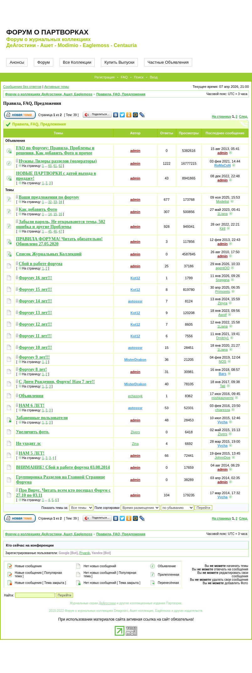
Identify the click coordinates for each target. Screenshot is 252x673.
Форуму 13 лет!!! (35, 312)
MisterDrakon (135, 359)
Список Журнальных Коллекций (48, 254)
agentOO (223, 268)
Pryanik (84, 553)
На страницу (221, 116)
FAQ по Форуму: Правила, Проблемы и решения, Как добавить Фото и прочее (55, 150)
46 (55, 231)
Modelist (222, 201)
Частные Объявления (168, 62)
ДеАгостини (107, 603)
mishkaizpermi (223, 398)
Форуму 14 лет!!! (35, 301)
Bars (222, 374)
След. (243, 116)
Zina (135, 444)
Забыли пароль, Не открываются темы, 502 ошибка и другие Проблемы (60, 224)
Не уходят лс (28, 443)
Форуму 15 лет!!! (35, 289)
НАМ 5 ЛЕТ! (32, 453)
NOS (222, 361)
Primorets (222, 291)
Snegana (222, 280)
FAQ (124, 77)
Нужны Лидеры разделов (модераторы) (58, 161)
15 (55, 214)
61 (55, 166)
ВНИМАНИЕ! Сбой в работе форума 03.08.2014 (63, 467)
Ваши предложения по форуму (49, 197)
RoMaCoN (222, 165)
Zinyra (223, 303)
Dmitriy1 (222, 338)
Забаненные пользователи (42, 417)
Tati (222, 386)
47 (60, 231)
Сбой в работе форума (40, 263)
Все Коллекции (77, 62)
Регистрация (104, 77)
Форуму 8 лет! (33, 369)
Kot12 (135, 278)
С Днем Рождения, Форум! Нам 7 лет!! (57, 381)
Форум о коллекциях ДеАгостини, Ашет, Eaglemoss (48, 94)
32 (50, 202)
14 (50, 214)
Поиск (138, 77)
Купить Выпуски (119, 62)
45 (50, 231)
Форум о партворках (47, 32)
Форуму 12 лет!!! (35, 324)
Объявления (31, 395)
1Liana (222, 214)
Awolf (222, 315)
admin (135, 150)
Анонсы (17, 62)
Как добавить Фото (38, 209)
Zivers (135, 432)
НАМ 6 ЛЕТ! (32, 405)
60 (50, 166)
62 (60, 166)
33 (55, 202)
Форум (43, 62)
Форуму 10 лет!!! (35, 347)
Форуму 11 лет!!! (35, 336)
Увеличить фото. (32, 432)
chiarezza (222, 410)
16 (60, 214)
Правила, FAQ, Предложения (120, 94)
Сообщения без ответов (22, 86)
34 (60, 202)
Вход (154, 77)
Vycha (223, 422)
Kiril (222, 228)
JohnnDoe (222, 457)
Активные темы (56, 86)
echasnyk (135, 396)
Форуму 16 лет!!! (35, 277)
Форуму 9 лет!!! (34, 357)
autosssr (135, 301)
